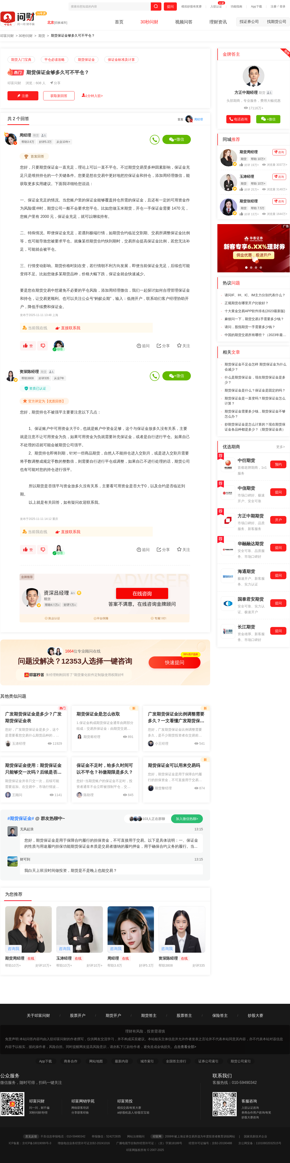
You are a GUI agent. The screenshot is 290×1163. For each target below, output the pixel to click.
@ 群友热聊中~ (36, 818)
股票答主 (184, 1015)
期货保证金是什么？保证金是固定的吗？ (255, 390)
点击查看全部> (185, 1047)
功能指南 (236, 6)
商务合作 (70, 1061)
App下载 (256, 6)
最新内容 (122, 1061)
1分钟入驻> (92, 95)
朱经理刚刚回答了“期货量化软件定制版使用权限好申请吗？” (91, 675)
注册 (273, 6)
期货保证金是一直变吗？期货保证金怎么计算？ (255, 400)
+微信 (176, 139)
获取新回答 (58, 96)
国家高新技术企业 (255, 1136)
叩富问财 (7, 36)
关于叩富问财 (38, 1015)
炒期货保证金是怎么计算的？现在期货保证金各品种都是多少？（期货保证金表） (255, 426)
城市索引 (147, 1061)
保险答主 (220, 1015)
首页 (119, 22)
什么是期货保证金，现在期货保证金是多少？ (255, 379)
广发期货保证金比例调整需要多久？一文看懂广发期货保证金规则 (176, 721)
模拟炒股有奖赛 (191, 6)
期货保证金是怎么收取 (98, 714)
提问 (170, 6)
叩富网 (157, 1136)
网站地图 (96, 1061)
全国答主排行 (176, 1061)
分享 (55, 83)
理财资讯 (218, 22)
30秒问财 (149, 22)
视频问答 (184, 22)
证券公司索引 (209, 1061)
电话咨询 (238, 119)
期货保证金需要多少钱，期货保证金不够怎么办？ (255, 413)
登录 (282, 6)
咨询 (279, 152)
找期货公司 (276, 22)
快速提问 (174, 662)
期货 (41, 36)
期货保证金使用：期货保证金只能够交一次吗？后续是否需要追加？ (33, 772)
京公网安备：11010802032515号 (259, 1143)
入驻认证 (216, 6)
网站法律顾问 (138, 1136)
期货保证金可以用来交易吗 (174, 765)
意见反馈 (31, 1136)
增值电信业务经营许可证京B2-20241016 (86, 1143)
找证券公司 (252, 22)
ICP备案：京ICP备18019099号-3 (33, 1143)
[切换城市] (60, 22)
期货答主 (149, 1015)
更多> (280, 447)
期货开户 (113, 1015)
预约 (278, 464)
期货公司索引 (241, 1061)
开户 (278, 520)
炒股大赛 (255, 1015)
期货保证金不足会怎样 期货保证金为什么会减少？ (255, 366)
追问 (143, 346)
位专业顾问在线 (74, 651)
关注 (183, 345)
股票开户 (77, 1015)
